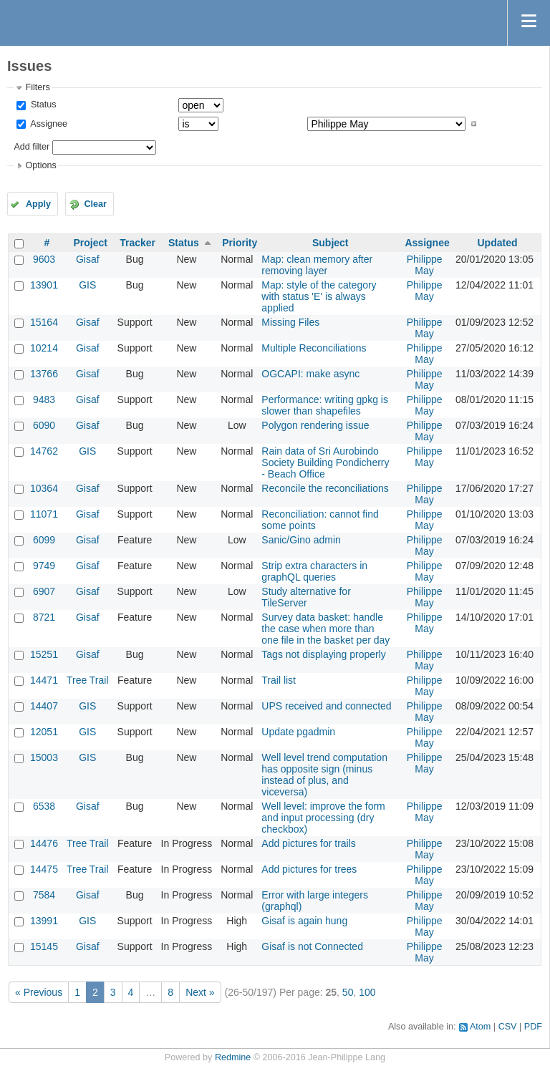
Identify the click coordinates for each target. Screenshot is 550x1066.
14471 (44, 680)
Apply (38, 204)
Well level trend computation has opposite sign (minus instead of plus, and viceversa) (324, 775)
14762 (44, 451)
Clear (95, 204)
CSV (507, 1027)
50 (348, 992)
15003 (44, 757)
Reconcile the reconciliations (324, 488)
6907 (44, 591)
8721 (44, 617)
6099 (44, 540)
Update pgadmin (298, 731)
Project (90, 242)
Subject (330, 242)
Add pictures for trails (308, 843)
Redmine (233, 1057)
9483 (44, 399)
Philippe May (425, 264)
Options (40, 165)
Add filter (31, 147)
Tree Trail (88, 680)
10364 (44, 488)
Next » (199, 992)
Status (42, 105)
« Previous (38, 992)
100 (367, 992)
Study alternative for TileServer (306, 597)
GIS (87, 285)
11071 (44, 514)
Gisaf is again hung (304, 920)
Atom (480, 1027)
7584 (44, 895)
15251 (44, 654)
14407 (44, 706)
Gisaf (88, 259)
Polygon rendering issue (315, 425)
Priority (239, 242)
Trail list (278, 680)
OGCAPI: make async (310, 373)
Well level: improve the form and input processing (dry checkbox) (323, 817)
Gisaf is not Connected (312, 946)
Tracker (137, 242)
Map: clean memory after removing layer (316, 264)
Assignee (47, 124)
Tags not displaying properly (323, 654)
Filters (37, 87)
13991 (44, 920)
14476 (44, 843)
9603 (44, 259)
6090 (44, 425)
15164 (44, 322)
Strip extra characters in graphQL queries (314, 571)
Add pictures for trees (309, 869)
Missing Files (290, 322)
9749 (44, 565)
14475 (44, 869)
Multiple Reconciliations (313, 348)
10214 (44, 348)
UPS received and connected (326, 706)
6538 (44, 806)
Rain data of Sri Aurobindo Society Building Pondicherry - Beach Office (325, 462)
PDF (533, 1027)
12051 (44, 731)
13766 (44, 373)
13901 (44, 285)
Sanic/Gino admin (301, 540)
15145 (44, 946)
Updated (497, 242)
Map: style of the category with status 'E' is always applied (318, 296)
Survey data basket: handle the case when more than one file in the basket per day (325, 628)
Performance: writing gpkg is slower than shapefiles (324, 405)
